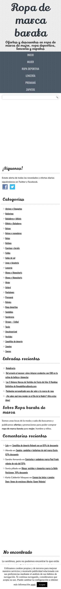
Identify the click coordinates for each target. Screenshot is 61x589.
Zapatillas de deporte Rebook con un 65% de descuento (35, 445)
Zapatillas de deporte (14, 341)
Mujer (30, 62)
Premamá (30, 83)
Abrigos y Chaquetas (13, 208)
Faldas (7, 253)
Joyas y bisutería (12, 262)
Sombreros (9, 317)
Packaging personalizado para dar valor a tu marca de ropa (30, 391)
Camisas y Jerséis (12, 248)
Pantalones (9, 292)
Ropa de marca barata (30, 20)
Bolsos (8, 228)
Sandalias (9, 312)
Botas (7, 238)
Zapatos (30, 90)
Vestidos (8, 336)
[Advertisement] (30, 132)
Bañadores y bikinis (13, 218)
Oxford (8, 287)
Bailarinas (9, 213)
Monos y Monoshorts (13, 272)
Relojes (8, 302)
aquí (33, 584)
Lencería (30, 76)
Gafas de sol (10, 258)
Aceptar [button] (42, 584)
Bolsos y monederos (13, 233)
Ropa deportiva (30, 69)
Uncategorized (11, 331)
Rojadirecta (10, 368)
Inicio (30, 55)
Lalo (7, 445)
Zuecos (8, 351)
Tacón (7, 326)
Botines (8, 243)
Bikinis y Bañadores (13, 223)
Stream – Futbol (12, 321)
